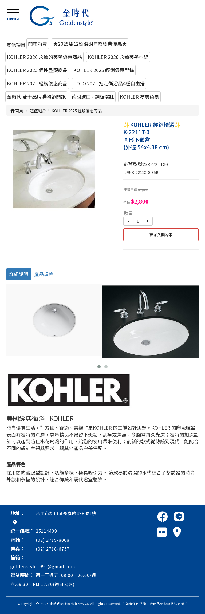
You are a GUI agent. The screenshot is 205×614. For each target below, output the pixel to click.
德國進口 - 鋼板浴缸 (93, 96)
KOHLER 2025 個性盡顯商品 (37, 69)
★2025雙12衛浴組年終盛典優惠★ (90, 43)
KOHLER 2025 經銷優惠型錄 (103, 69)
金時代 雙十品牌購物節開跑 (36, 96)
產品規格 (43, 273)
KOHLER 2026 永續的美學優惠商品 (44, 56)
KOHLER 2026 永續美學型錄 (118, 56)
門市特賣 (37, 43)
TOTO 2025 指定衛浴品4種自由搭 (109, 83)
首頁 (16, 110)
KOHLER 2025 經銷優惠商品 (37, 83)
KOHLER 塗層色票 (139, 96)
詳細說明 (18, 273)
